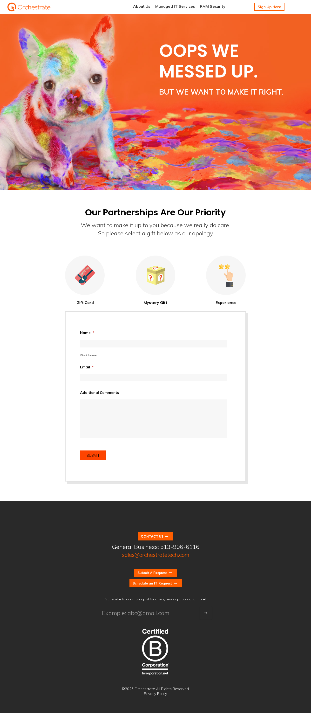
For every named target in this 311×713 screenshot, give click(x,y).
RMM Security (212, 6)
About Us (141, 6)
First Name (88, 355)
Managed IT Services (175, 6)
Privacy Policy (155, 693)
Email (87, 367)
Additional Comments (99, 392)
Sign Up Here (269, 7)
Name (87, 332)
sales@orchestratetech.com (155, 554)
